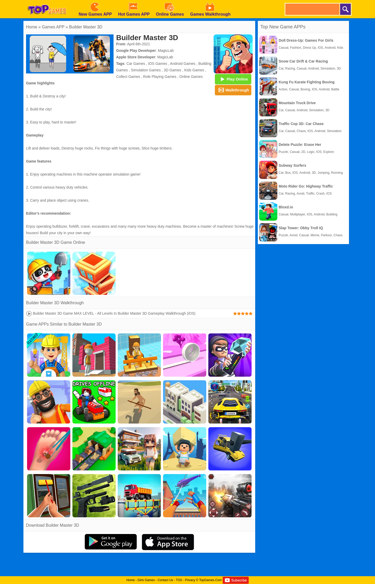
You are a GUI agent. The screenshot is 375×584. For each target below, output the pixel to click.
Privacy (190, 580)
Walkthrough (233, 90)
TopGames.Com (210, 580)
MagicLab (166, 50)
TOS (179, 580)
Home (31, 27)
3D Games (172, 70)
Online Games (191, 76)
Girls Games (146, 580)
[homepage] (46, 2)
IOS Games (157, 63)
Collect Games (128, 76)
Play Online (233, 79)
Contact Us (165, 580)
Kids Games (194, 70)
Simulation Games (146, 70)
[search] (312, 9)
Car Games (135, 63)
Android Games (182, 63)
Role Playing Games (159, 76)
